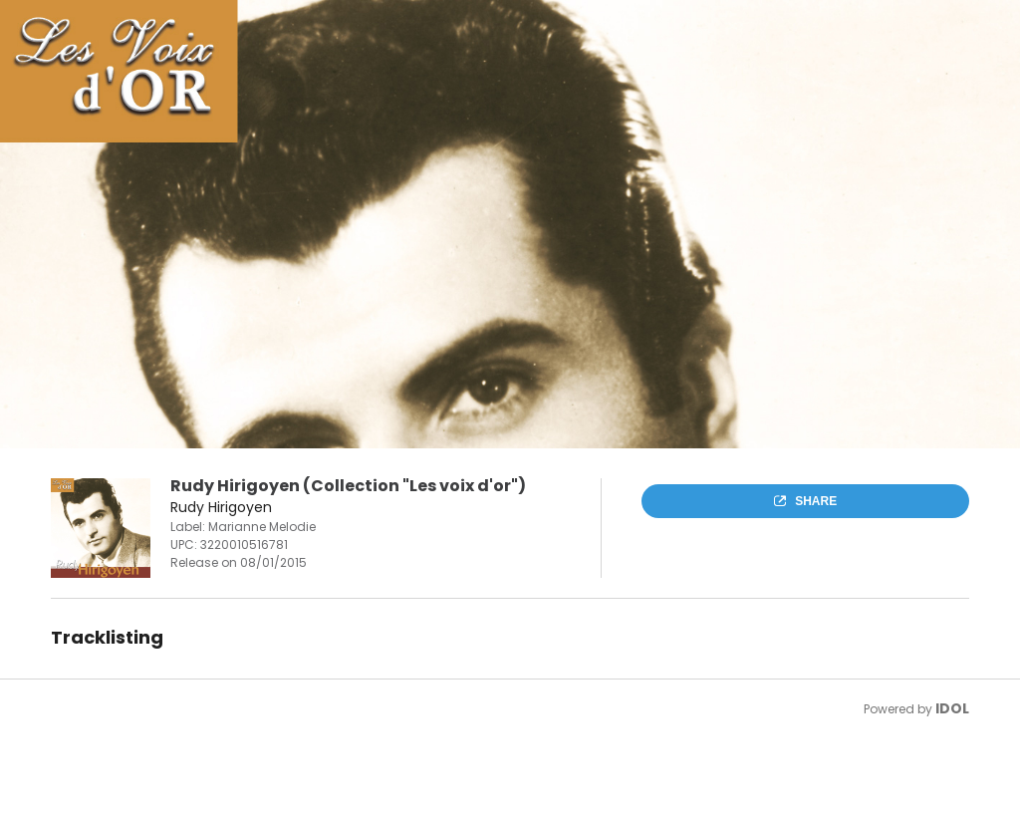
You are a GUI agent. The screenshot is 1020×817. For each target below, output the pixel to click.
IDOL (952, 708)
